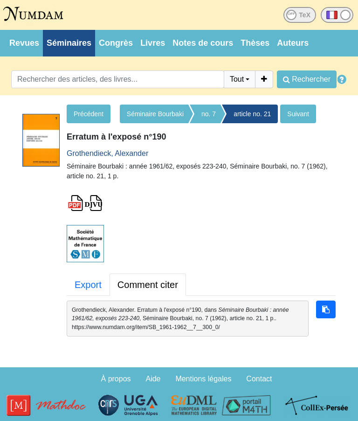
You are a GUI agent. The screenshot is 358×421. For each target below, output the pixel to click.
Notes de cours (202, 43)
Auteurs (293, 43)
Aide (152, 379)
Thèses (255, 43)
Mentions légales (203, 379)
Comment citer (147, 285)
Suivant (298, 114)
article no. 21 (252, 114)
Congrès (116, 43)
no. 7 (208, 114)
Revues (24, 43)
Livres (152, 43)
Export (88, 285)
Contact (259, 379)
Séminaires (69, 43)
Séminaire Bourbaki (155, 114)
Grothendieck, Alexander (107, 153)
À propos (116, 379)
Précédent (88, 114)
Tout (237, 79)
